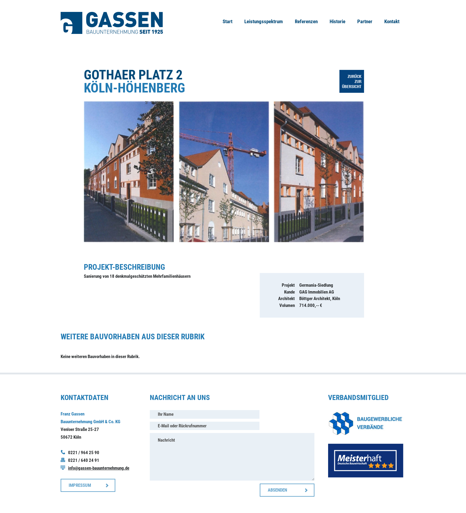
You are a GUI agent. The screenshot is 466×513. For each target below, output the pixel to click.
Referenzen (306, 21)
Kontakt (391, 21)
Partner (364, 21)
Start (227, 21)
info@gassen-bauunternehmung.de (98, 468)
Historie (337, 21)
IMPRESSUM (80, 485)
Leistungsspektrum (263, 21)
